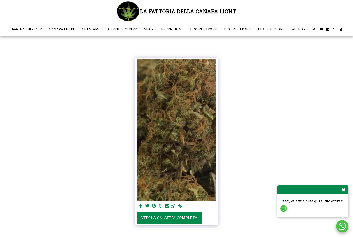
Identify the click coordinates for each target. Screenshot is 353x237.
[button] (314, 29)
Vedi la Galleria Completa (169, 217)
